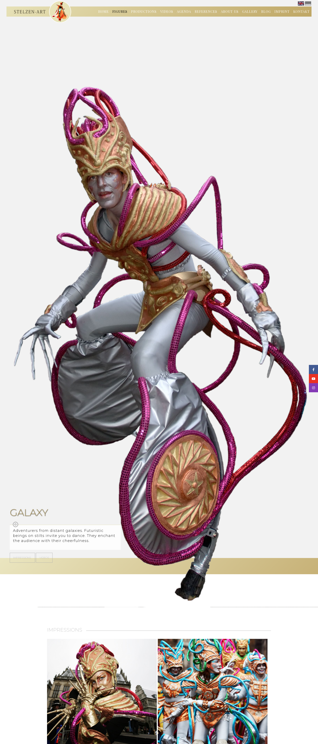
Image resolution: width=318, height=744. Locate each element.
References (206, 11)
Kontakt (301, 11)
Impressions (22, 557)
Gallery (250, 11)
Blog (266, 11)
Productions (144, 11)
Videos (166, 11)
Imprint (282, 11)
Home (103, 11)
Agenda (184, 11)
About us (229, 11)
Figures (119, 11)
